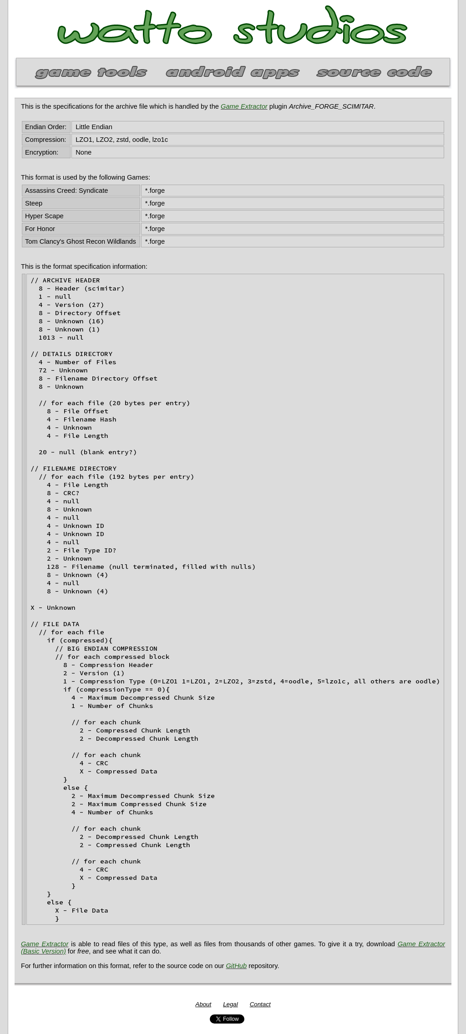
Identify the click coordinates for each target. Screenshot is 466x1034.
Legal (230, 1004)
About (203, 1004)
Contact (260, 1004)
